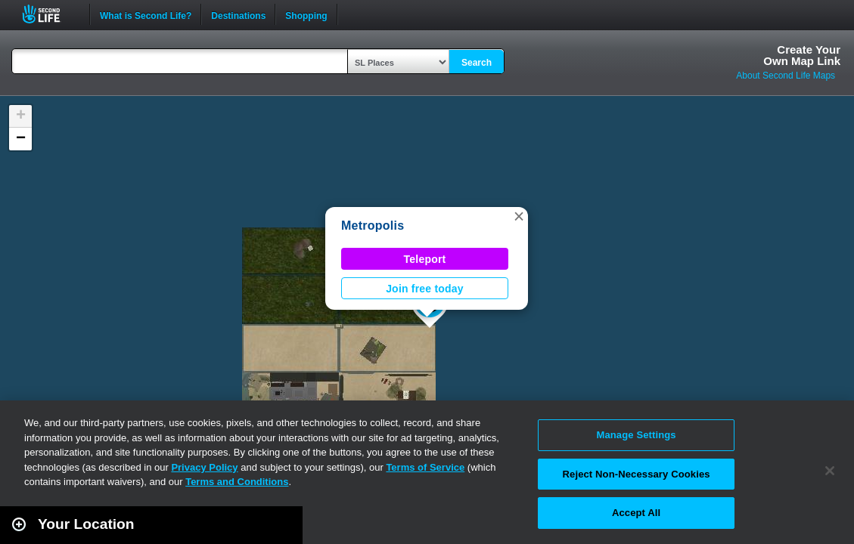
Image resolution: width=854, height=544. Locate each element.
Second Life (49, 14)
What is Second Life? (145, 14)
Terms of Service (425, 467)
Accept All (636, 512)
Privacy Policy (204, 467)
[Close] (829, 470)
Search (476, 62)
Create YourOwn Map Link (801, 55)
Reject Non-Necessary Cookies (636, 474)
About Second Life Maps (785, 75)
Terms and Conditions (236, 481)
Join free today (425, 289)
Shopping (306, 14)
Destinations (238, 14)
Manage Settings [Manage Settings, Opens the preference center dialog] (635, 434)
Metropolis (372, 225)
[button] (519, 216)
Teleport (425, 259)
